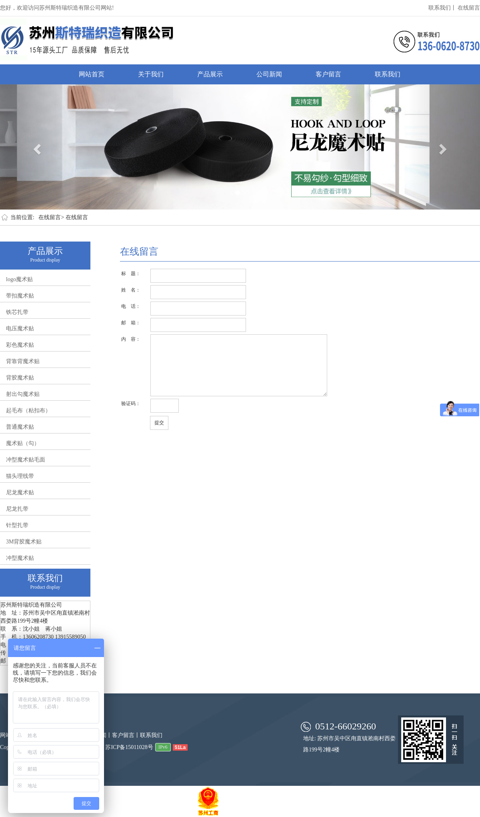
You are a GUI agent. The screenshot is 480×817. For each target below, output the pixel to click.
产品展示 (210, 74)
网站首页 (91, 74)
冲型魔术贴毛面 (25, 460)
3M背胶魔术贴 (24, 542)
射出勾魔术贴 (23, 394)
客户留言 (328, 74)
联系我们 (387, 74)
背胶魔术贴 (20, 378)
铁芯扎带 (17, 312)
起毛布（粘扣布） (28, 410)
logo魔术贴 (19, 279)
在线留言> (51, 217)
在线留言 (469, 8)
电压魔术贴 (20, 329)
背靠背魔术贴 (23, 361)
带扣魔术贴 (20, 296)
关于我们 (151, 74)
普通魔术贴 (20, 427)
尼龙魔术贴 (20, 492)
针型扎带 (17, 525)
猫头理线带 (20, 476)
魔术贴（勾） (23, 443)
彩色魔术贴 (20, 345)
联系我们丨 (442, 8)
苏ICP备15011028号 (129, 747)
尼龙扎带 (17, 509)
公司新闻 (269, 74)
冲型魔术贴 (20, 558)
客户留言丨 (126, 735)
